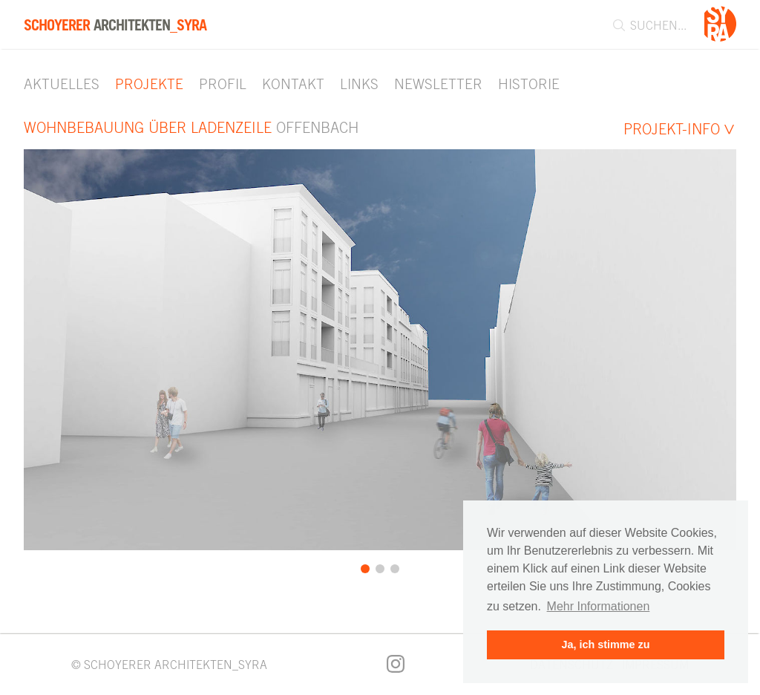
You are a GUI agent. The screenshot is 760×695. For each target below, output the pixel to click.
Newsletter (438, 84)
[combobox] (643, 25)
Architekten (115, 25)
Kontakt (293, 84)
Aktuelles (61, 84)
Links (359, 84)
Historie (529, 84)
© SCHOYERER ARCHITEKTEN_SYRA (169, 664)
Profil (222, 84)
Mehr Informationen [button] (598, 606)
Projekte (149, 84)
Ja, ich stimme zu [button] (605, 644)
